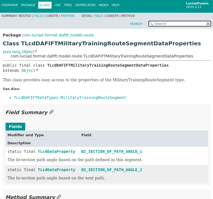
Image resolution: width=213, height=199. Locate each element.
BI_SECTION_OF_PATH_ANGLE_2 (111, 169)
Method (68, 16)
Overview (10, 5)
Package (28, 5)
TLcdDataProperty (56, 151)
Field (38, 16)
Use (58, 5)
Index (103, 5)
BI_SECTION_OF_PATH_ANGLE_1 (111, 151)
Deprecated (85, 5)
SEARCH (136, 24)
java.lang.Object (18, 51)
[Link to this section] (51, 112)
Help (116, 5)
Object (28, 70)
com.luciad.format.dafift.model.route (58, 35)
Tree (68, 5)
